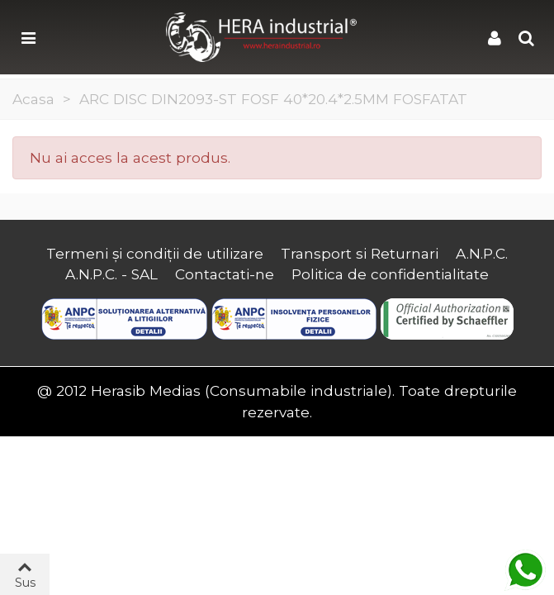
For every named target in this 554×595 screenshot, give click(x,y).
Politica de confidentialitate (390, 274)
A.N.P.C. (482, 253)
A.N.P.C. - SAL (111, 274)
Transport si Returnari (359, 253)
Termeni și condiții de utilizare (154, 253)
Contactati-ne (224, 274)
